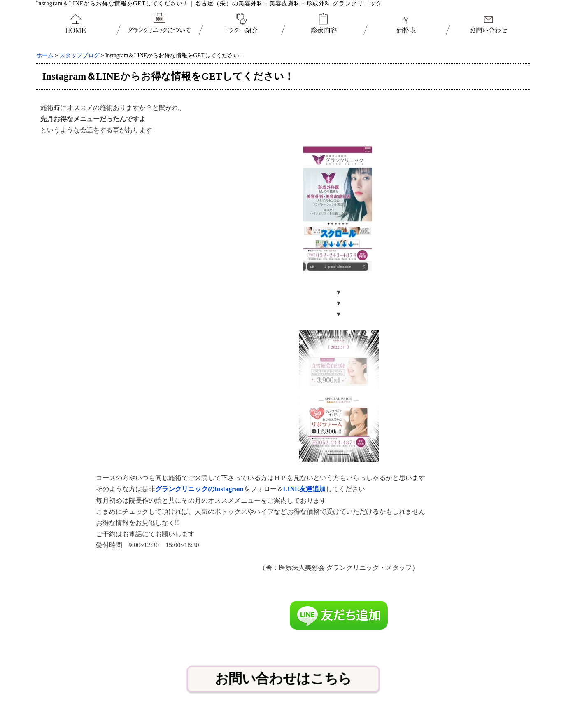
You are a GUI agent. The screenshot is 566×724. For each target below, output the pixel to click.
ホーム (45, 55)
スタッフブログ (79, 55)
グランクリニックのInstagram (199, 488)
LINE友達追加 (304, 488)
